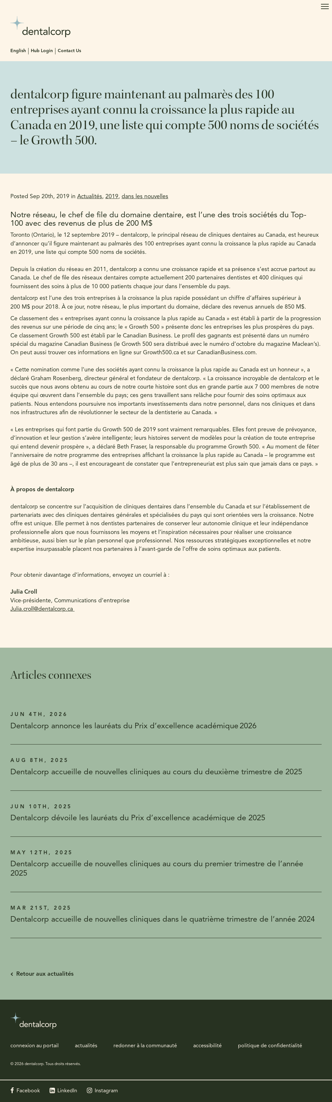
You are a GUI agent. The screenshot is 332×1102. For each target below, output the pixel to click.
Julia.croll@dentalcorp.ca (42, 609)
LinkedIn (67, 1091)
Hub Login (42, 51)
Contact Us (69, 51)
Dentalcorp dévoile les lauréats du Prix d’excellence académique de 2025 (137, 818)
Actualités (89, 196)
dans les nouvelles (145, 196)
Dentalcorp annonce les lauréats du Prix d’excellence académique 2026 (133, 726)
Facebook (28, 1091)
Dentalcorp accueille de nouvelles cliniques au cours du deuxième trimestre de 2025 (156, 772)
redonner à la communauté (145, 1046)
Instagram (106, 1091)
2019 (111, 196)
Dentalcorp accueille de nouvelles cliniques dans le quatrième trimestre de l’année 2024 (162, 920)
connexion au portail (34, 1046)
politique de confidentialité (270, 1046)
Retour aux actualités (45, 974)
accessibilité (207, 1046)
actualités (86, 1046)
